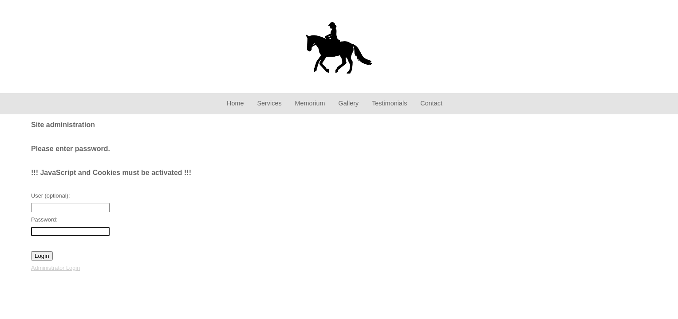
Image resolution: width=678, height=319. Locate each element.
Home (235, 103)
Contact (431, 103)
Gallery (349, 103)
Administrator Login (55, 268)
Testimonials (389, 103)
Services (269, 103)
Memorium (310, 103)
